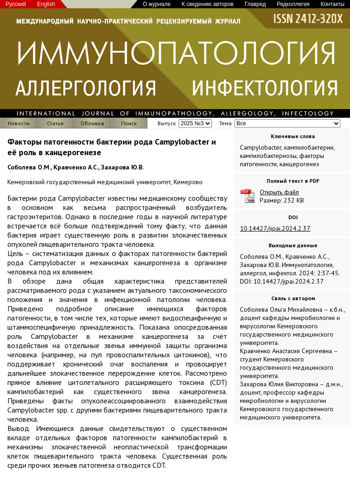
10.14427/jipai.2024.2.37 (275, 228)
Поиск (129, 123)
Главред (255, 4)
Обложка (92, 123)
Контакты (332, 4)
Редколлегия (293, 4)
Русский (16, 4)
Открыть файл (279, 192)
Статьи (55, 123)
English (46, 4)
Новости (18, 123)
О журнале (156, 4)
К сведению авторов (207, 4)
